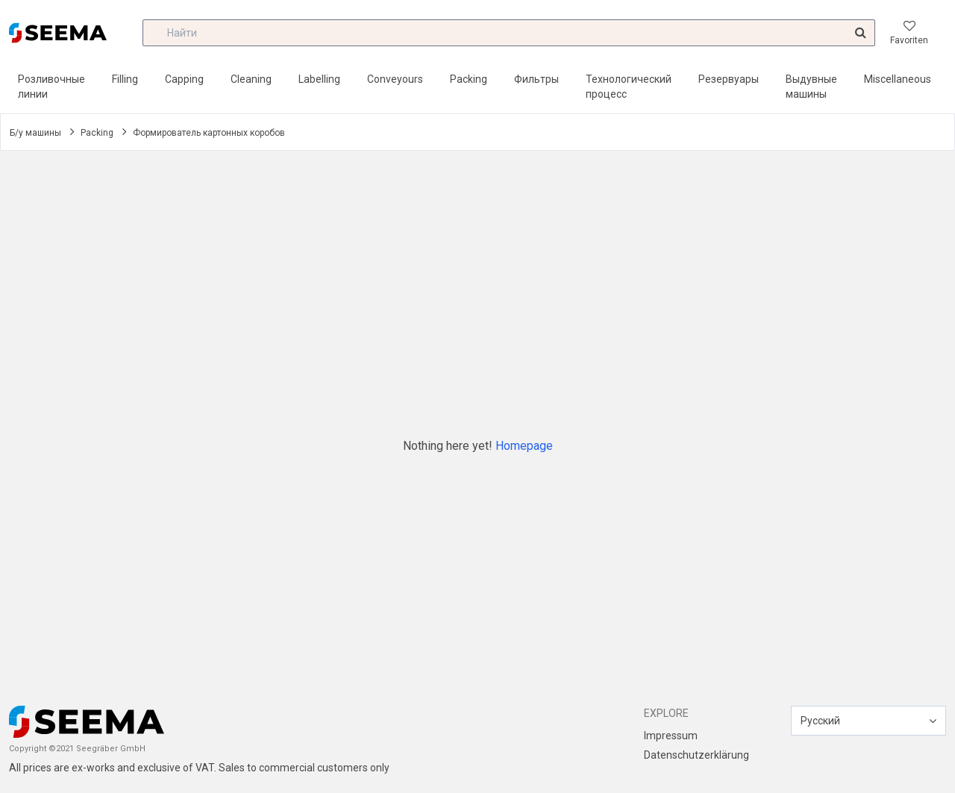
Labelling (319, 79)
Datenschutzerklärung (696, 755)
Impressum (671, 736)
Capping (184, 79)
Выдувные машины (811, 86)
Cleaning (251, 79)
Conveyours (395, 79)
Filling (125, 79)
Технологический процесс (628, 86)
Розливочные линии (51, 86)
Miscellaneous (897, 79)
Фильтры (536, 79)
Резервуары (728, 79)
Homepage (524, 446)
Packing (468, 79)
